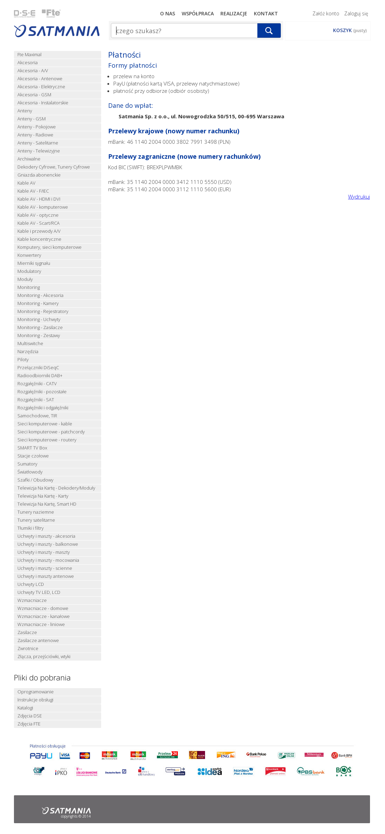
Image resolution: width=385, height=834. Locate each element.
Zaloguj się (356, 13)
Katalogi (25, 708)
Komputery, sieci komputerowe (49, 247)
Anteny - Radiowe (35, 135)
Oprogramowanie (35, 692)
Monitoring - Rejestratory (42, 311)
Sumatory (27, 464)
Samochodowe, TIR (37, 416)
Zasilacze (27, 632)
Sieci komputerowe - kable (44, 424)
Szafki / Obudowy (35, 480)
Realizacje (233, 13)
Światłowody (30, 472)
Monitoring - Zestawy (38, 335)
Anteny (24, 111)
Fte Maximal (29, 54)
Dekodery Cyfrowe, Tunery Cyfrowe (53, 167)
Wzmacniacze (32, 600)
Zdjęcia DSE (29, 716)
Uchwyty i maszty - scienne (44, 568)
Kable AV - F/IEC (33, 191)
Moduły (25, 279)
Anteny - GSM (31, 119)
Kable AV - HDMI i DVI (38, 199)
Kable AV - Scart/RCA (38, 223)
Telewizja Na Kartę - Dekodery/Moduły (56, 488)
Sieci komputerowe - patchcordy (51, 432)
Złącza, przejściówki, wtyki (43, 656)
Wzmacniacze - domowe (42, 608)
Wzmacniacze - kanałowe (43, 616)
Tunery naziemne (35, 512)
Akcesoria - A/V (32, 70)
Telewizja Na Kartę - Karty (42, 496)
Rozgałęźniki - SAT (35, 399)
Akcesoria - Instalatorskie (42, 102)
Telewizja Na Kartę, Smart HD (46, 504)
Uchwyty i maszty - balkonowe (47, 544)
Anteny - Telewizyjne (38, 151)
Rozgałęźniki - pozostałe (42, 391)
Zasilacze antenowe (38, 640)
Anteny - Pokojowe (36, 127)
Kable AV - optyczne (38, 215)
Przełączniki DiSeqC (38, 367)
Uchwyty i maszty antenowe (45, 576)
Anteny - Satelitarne (37, 143)
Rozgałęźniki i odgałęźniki (42, 407)
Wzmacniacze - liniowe (41, 624)
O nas (167, 13)
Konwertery (29, 255)
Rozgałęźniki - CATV (37, 383)
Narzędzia (27, 351)
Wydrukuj (359, 196)
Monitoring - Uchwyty (38, 319)
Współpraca (198, 13)
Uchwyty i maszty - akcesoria (46, 536)
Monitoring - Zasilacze (40, 327)
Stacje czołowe (33, 456)
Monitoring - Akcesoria (40, 295)
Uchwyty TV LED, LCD (38, 592)
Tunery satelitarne (36, 520)
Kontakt (266, 13)
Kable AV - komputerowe (42, 207)
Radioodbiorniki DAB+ (39, 375)
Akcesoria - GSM (34, 94)
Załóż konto (325, 13)
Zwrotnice (27, 648)
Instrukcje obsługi (35, 700)
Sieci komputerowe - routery (46, 440)
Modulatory (29, 271)
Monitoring (28, 287)
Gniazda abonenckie (39, 175)
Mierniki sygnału (33, 263)
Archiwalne (28, 159)
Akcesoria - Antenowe (39, 78)
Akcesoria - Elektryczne (41, 86)
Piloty (23, 359)
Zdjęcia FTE (28, 724)
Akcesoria (27, 62)
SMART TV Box (32, 448)
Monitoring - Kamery (38, 303)
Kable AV (26, 183)
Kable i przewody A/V (39, 231)
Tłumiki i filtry (30, 528)
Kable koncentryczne (39, 239)
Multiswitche (30, 343)
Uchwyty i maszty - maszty (43, 552)
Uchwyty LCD (30, 584)
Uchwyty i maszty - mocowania (48, 560)
